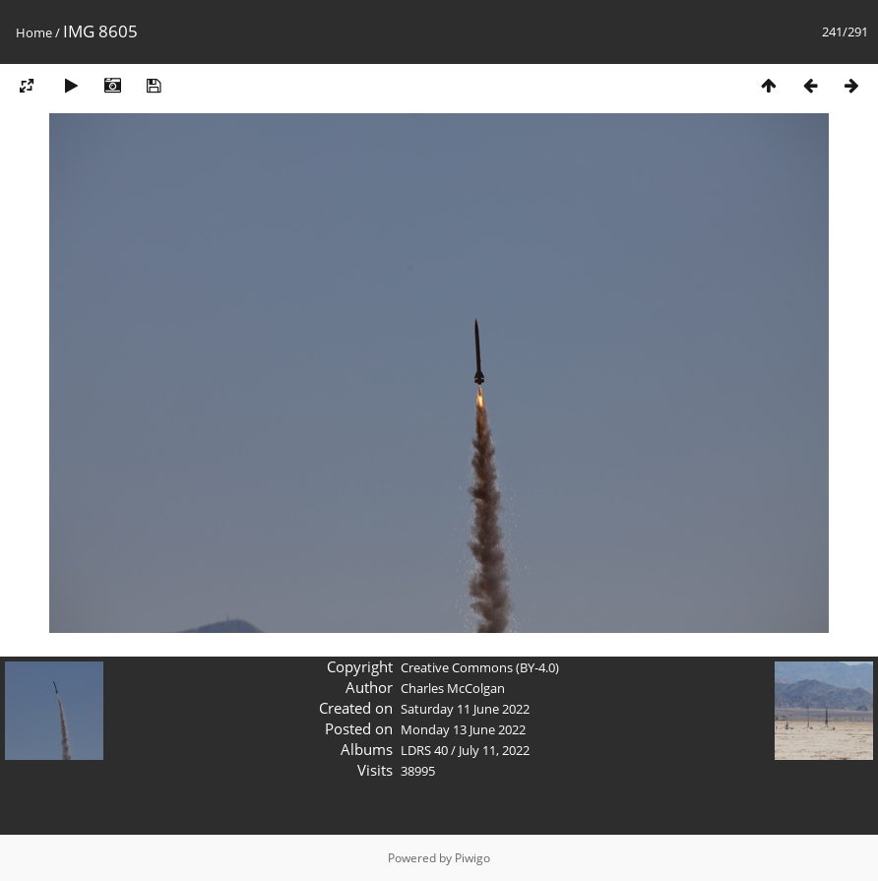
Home (34, 32)
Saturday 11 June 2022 (465, 709)
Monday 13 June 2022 (463, 729)
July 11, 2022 (494, 750)
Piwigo (472, 858)
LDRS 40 (424, 750)
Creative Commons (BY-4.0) (480, 667)
